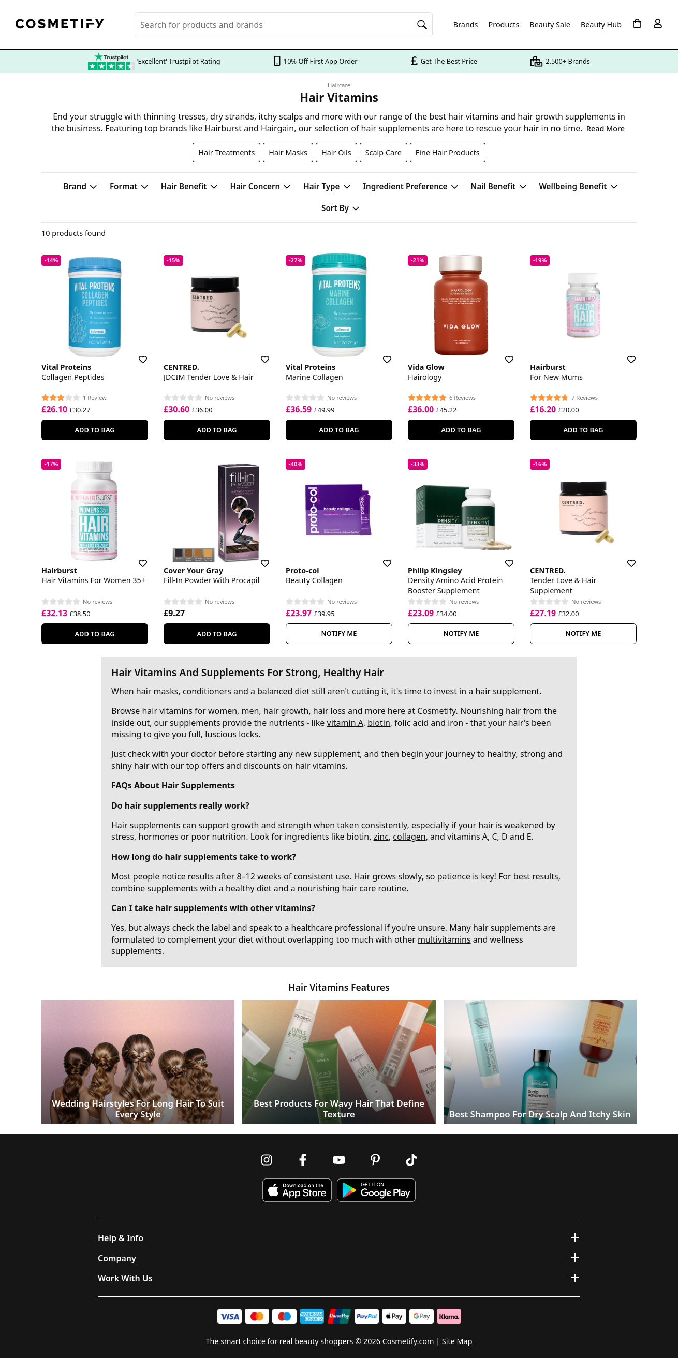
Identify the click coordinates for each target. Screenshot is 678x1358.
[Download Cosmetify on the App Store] (297, 1190)
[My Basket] (637, 23)
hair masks (157, 691)
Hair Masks (288, 152)
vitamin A (345, 722)
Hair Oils (336, 152)
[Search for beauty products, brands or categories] (284, 24)
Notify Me (339, 633)
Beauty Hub (601, 25)
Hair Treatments (226, 152)
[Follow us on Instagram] (266, 1160)
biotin (378, 722)
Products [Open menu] (504, 24)
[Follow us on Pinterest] (375, 1160)
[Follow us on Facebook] (302, 1160)
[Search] (422, 24)
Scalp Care (383, 152)
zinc (381, 836)
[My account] (657, 23)
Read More (605, 128)
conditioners (207, 691)
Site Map (457, 1341)
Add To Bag (94, 430)
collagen (409, 836)
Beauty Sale (549, 25)
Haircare (339, 85)
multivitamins (444, 939)
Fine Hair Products (448, 152)
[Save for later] (135, 353)
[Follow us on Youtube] (339, 1160)
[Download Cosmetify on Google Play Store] (376, 1190)
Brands (465, 25)
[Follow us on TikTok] (411, 1160)
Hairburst (223, 128)
